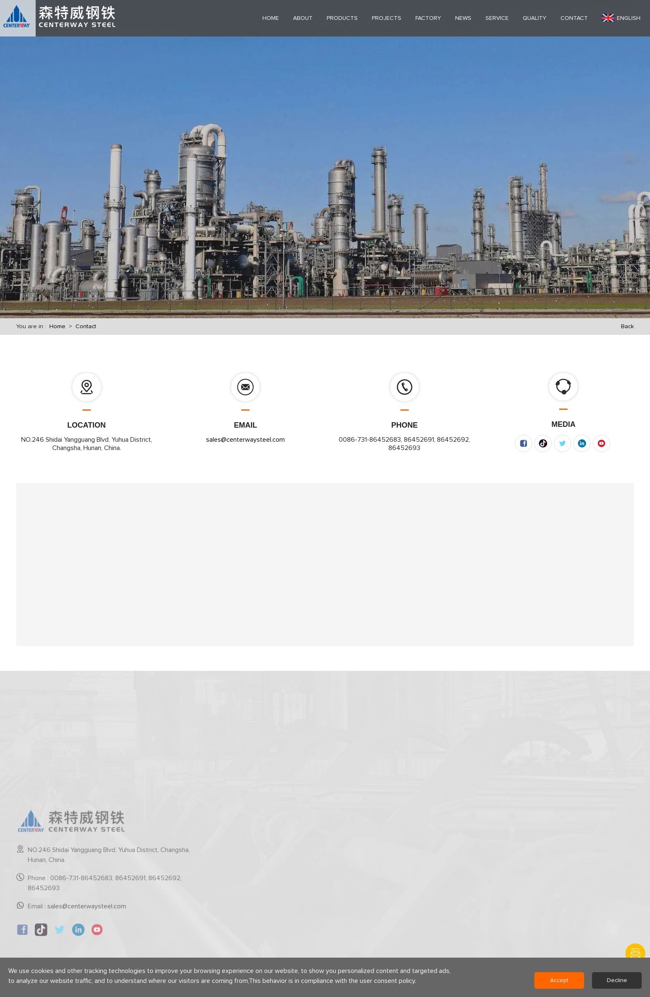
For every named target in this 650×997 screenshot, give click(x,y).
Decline (617, 980)
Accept (559, 980)
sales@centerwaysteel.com (245, 439)
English (621, 18)
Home (57, 326)
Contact (85, 326)
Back (627, 326)
